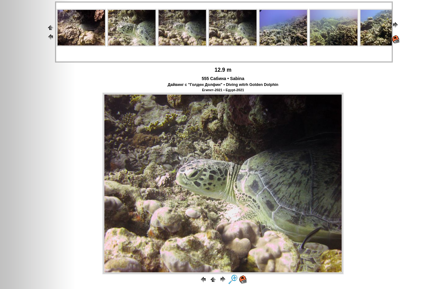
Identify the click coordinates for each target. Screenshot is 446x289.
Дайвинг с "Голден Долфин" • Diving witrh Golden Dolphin (223, 85)
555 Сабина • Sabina (223, 78)
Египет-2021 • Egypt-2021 (223, 90)
